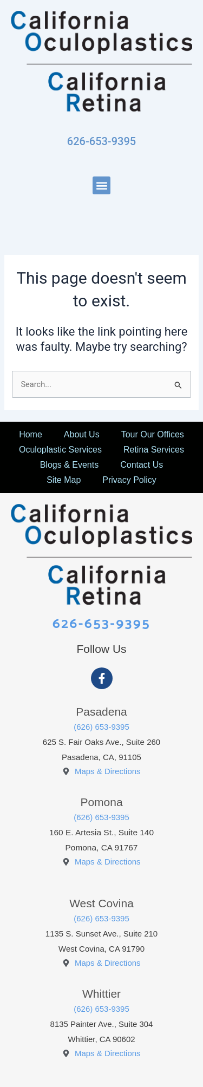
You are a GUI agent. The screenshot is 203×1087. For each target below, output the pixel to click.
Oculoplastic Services (60, 449)
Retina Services (153, 449)
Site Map (64, 479)
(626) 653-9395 (101, 726)
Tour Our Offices (152, 434)
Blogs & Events (69, 464)
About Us (82, 434)
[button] (101, 185)
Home (30, 434)
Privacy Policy (129, 479)
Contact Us (141, 464)
